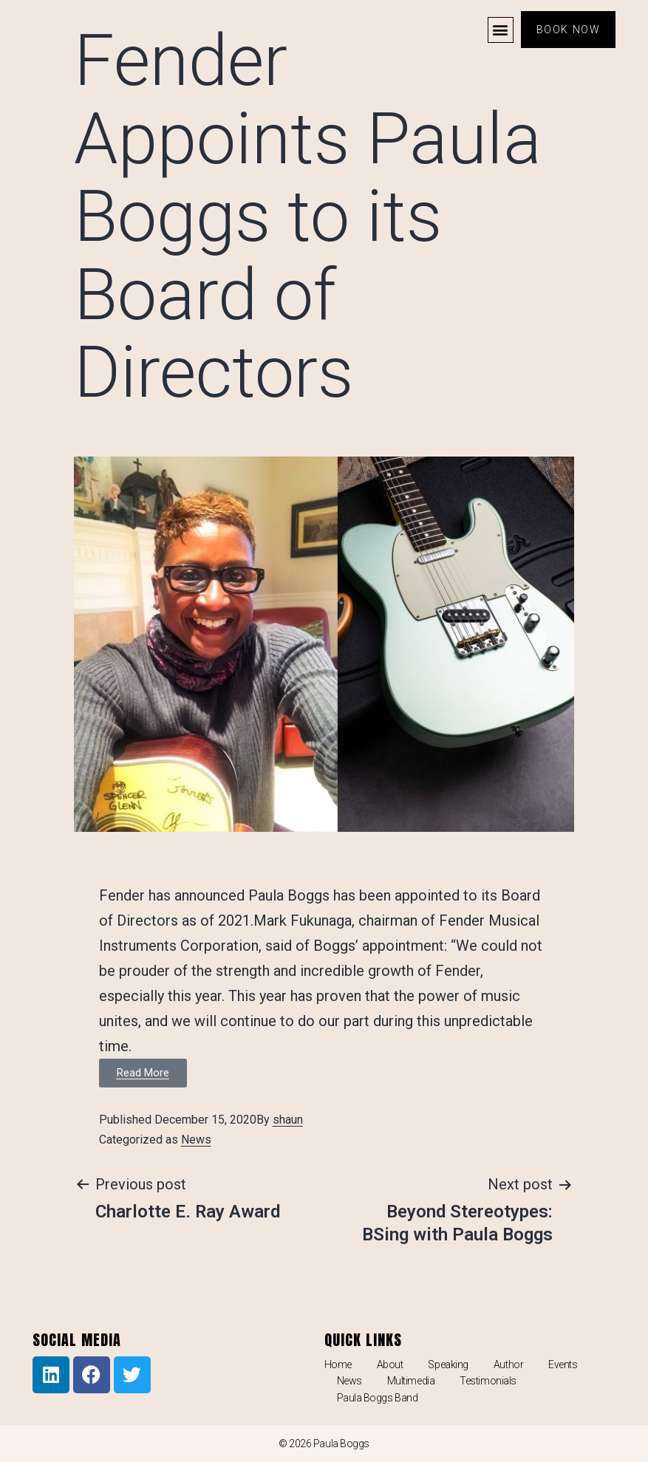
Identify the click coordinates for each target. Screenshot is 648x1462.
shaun (288, 1120)
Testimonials (488, 1381)
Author (508, 1364)
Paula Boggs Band (377, 1398)
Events (562, 1364)
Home (338, 1364)
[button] (501, 30)
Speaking (448, 1364)
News (196, 1140)
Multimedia (411, 1381)
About (390, 1364)
